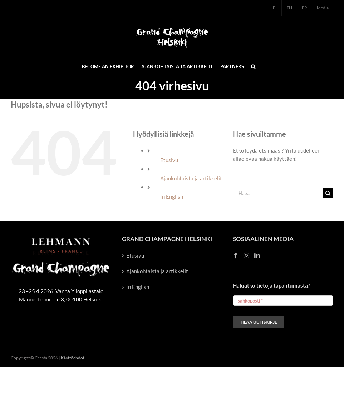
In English (171, 196)
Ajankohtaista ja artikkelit (191, 178)
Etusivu (169, 160)
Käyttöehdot (72, 357)
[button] (253, 66)
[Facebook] (236, 255)
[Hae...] (278, 193)
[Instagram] (246, 255)
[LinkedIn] (257, 255)
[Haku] (328, 193)
